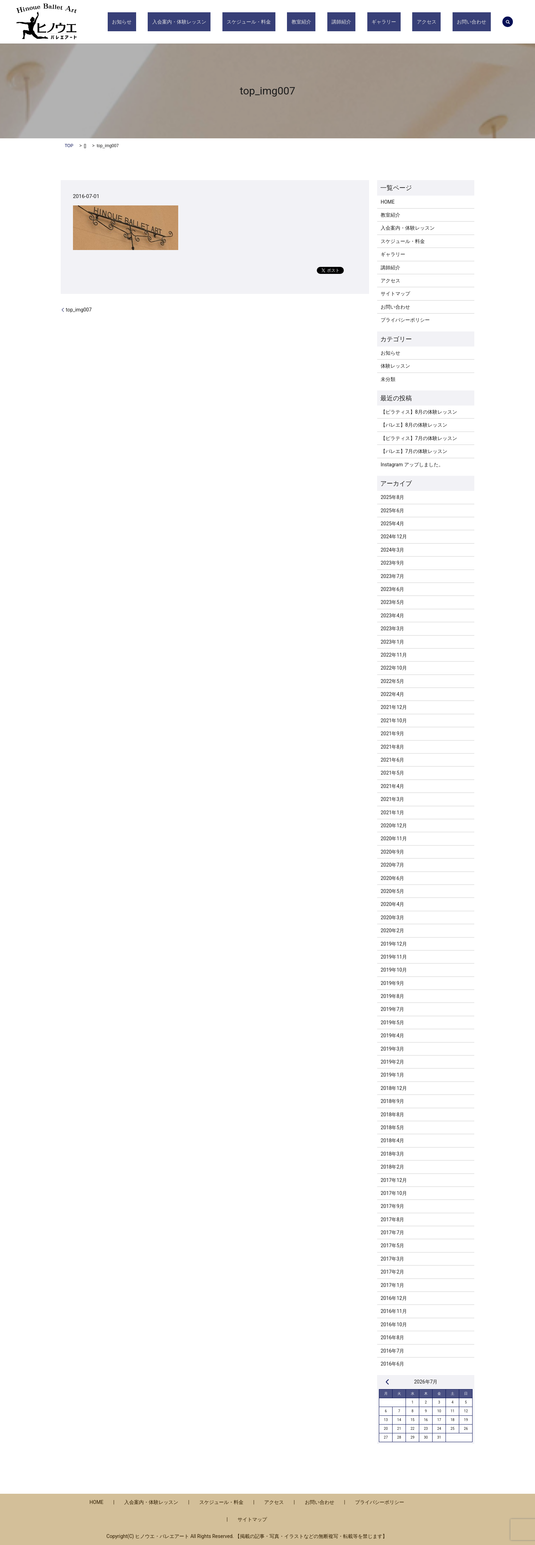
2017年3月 (392, 1259)
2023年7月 (392, 576)
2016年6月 (392, 1364)
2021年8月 (392, 747)
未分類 (388, 379)
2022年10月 (394, 668)
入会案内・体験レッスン (236, 22)
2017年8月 (392, 1219)
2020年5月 (392, 891)
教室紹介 (340, 22)
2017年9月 (392, 1206)
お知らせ (187, 22)
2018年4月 (392, 1140)
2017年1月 (392, 1285)
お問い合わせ (476, 22)
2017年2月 (392, 1272)
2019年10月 (394, 970)
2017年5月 (392, 1245)
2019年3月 (392, 1049)
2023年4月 (392, 615)
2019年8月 (392, 996)
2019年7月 (392, 1009)
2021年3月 (392, 799)
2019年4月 (392, 1035)
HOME (388, 202)
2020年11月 (394, 838)
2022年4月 (392, 694)
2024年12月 (394, 536)
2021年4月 (392, 786)
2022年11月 (394, 655)
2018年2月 (392, 1167)
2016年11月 (394, 1311)
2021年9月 (392, 733)
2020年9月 (392, 852)
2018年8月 (392, 1114)
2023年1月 (392, 642)
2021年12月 (394, 707)
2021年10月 (394, 720)
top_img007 (79, 310)
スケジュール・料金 (297, 22)
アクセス (439, 22)
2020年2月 (392, 930)
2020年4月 (392, 904)
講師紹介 (372, 22)
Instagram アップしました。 (412, 464)
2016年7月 (392, 1351)
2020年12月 (394, 825)
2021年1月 (392, 812)
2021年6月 (392, 760)
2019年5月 (392, 1022)
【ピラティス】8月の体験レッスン (419, 412)
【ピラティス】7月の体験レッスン (419, 438)
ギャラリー (406, 22)
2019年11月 (394, 957)
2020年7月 (392, 865)
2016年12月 (394, 1298)
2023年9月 (392, 563)
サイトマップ (395, 293)
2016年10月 (394, 1324)
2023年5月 (392, 602)
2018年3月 (392, 1154)
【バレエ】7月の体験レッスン (414, 451)
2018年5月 (392, 1127)
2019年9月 (392, 983)
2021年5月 (392, 773)
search (507, 22)
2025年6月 (392, 510)
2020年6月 (392, 878)
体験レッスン (395, 366)
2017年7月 (392, 1232)
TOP (69, 145)
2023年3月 (392, 628)
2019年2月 (392, 1062)
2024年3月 (392, 550)
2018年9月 (392, 1101)
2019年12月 (394, 944)
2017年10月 (394, 1193)
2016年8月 (392, 1337)
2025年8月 (392, 497)
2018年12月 (394, 1088)
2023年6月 (392, 589)
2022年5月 (392, 681)
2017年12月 (394, 1180)
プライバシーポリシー (405, 320)
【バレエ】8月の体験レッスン (414, 425)
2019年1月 (392, 1075)
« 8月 (387, 1382)
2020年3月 (392, 917)
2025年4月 (392, 523)
